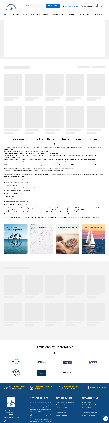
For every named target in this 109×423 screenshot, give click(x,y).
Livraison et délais (17, 386)
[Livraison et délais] (5, 387)
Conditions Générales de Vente (43, 387)
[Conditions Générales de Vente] (31, 387)
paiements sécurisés (98, 387)
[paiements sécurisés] (86, 387)
